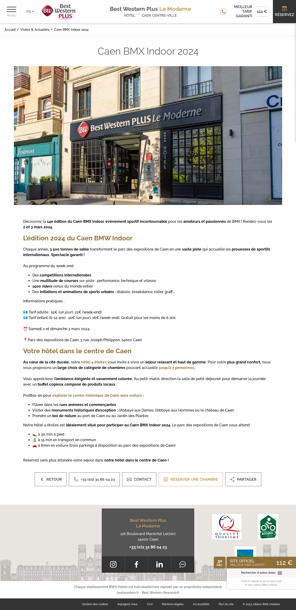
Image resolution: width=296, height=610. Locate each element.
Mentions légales (173, 604)
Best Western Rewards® (160, 593)
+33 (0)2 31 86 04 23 (148, 547)
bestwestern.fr (128, 593)
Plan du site (226, 604)
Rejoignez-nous (127, 604)
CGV (150, 604)
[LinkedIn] (159, 564)
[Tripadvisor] (182, 564)
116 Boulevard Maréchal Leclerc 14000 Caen (148, 537)
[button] (145, 197)
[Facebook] (136, 564)
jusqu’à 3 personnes (176, 367)
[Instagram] (113, 564)
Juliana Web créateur (266, 604)
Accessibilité (201, 604)
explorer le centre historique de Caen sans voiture (97, 395)
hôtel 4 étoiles (94, 362)
